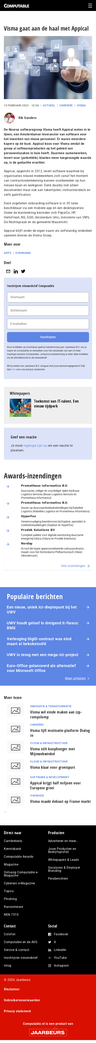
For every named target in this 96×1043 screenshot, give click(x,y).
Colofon (10, 934)
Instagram (61, 965)
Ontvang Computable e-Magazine (21, 873)
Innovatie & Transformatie (51, 706)
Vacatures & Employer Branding (64, 869)
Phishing (10, 899)
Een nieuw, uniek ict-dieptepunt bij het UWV (42, 609)
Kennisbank (12, 849)
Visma (81, 105)
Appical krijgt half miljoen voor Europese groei (55, 785)
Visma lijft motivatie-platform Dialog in (60, 733)
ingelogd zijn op (35, 445)
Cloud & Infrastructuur (49, 743)
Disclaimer (12, 989)
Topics (9, 891)
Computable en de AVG (20, 942)
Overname (23, 252)
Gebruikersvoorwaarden (22, 1000)
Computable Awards (18, 856)
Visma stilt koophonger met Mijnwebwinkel (52, 751)
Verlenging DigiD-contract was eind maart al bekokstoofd (39, 641)
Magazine (11, 864)
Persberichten (58, 878)
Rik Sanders (27, 118)
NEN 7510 (11, 914)
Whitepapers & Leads (63, 860)
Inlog (7, 965)
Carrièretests (13, 841)
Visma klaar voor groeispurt (52, 767)
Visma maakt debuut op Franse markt (60, 801)
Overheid (37, 795)
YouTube (60, 958)
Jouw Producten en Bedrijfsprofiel (62, 850)
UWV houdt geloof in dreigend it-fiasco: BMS (43, 625)
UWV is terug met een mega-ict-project (42, 654)
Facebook (61, 934)
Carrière (66, 105)
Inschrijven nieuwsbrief (21, 958)
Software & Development (49, 777)
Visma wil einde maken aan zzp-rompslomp (56, 714)
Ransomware (13, 907)
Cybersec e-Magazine (19, 883)
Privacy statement (17, 1011)
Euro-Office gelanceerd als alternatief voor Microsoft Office (41, 668)
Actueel (49, 105)
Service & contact (16, 950)
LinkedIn (60, 950)
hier (14, 369)
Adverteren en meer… (63, 841)
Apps (7, 252)
